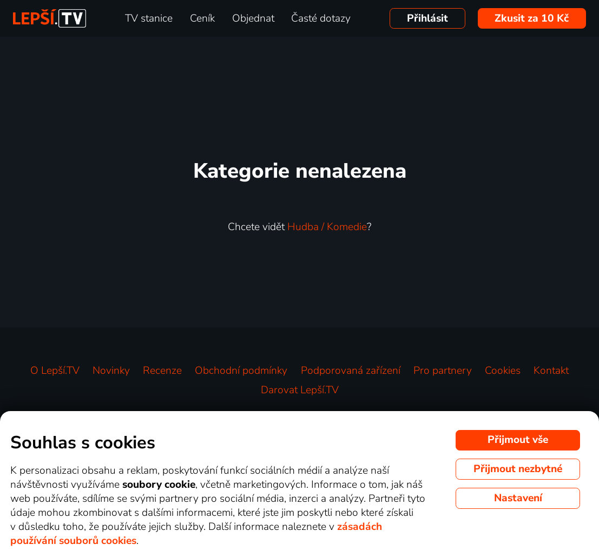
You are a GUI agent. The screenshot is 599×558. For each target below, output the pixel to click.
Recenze (162, 371)
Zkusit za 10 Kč (532, 18)
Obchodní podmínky (241, 371)
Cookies (503, 371)
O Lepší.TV (55, 371)
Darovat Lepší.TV (300, 390)
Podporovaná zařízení (350, 371)
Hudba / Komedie (327, 227)
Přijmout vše (518, 440)
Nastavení (518, 498)
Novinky (111, 371)
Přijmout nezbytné (517, 469)
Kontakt (551, 371)
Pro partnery (442, 371)
